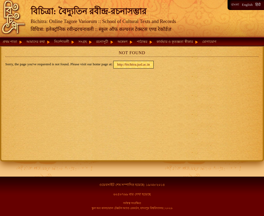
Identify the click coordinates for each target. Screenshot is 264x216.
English (247, 5)
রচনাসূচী (102, 42)
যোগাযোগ (209, 42)
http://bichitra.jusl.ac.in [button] (133, 64)
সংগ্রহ (82, 42)
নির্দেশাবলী (61, 42)
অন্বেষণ (122, 42)
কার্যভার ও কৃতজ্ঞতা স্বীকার (175, 42)
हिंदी (258, 5)
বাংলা (235, 5)
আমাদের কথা (35, 42)
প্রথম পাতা (10, 42)
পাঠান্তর (142, 42)
